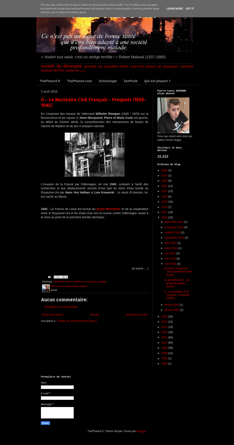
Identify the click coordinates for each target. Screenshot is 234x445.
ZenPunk (131, 81)
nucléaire (186, 66)
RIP (77, 70)
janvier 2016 (172, 309)
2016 (164, 217)
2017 (164, 212)
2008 (164, 353)
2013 (164, 326)
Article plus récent (52, 314)
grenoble (90, 66)
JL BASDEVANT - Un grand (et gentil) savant (176, 283)
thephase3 (170, 66)
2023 (164, 180)
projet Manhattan (109, 209)
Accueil (94, 314)
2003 (164, 358)
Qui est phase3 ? (157, 81)
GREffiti (69, 70)
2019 (164, 201)
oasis (82, 71)
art (159, 66)
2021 (164, 191)
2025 (164, 170)
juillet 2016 (171, 248)
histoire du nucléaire (85, 281)
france (69, 281)
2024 (164, 175)
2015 (164, 316)
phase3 (150, 66)
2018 (164, 207)
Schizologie (108, 81)
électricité (59, 281)
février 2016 (172, 304)
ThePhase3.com (79, 81)
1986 (164, 363)
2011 (164, 337)
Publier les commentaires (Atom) (77, 321)
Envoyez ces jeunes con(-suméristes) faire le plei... (178, 271)
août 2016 (171, 242)
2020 (164, 196)
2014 (164, 321)
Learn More (174, 8)
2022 (164, 185)
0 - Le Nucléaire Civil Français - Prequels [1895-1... (177, 295)
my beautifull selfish (113, 66)
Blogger (141, 431)
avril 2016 (171, 263)
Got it (190, 8)
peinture (47, 70)
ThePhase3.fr (50, 81)
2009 (164, 347)
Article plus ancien (137, 314)
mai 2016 (170, 258)
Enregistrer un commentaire (61, 306)
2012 (164, 332)
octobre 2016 (173, 232)
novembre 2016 (174, 227)
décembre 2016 (174, 221)
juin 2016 (170, 253)
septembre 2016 (175, 237)
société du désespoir (61, 66)
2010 (164, 342)
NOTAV (58, 70)
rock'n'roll (137, 66)
